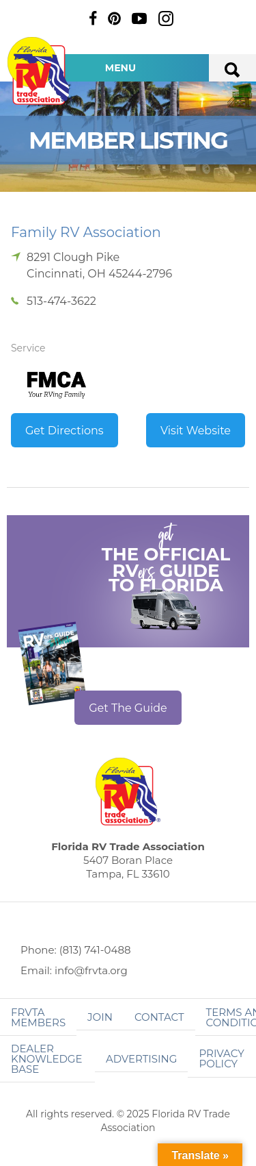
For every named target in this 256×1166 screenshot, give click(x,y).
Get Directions (64, 430)
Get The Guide (128, 708)
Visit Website (195, 430)
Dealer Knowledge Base (46, 1059)
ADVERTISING (141, 1058)
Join (100, 1017)
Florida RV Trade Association (39, 71)
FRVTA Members (38, 1017)
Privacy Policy (221, 1058)
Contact (159, 1017)
